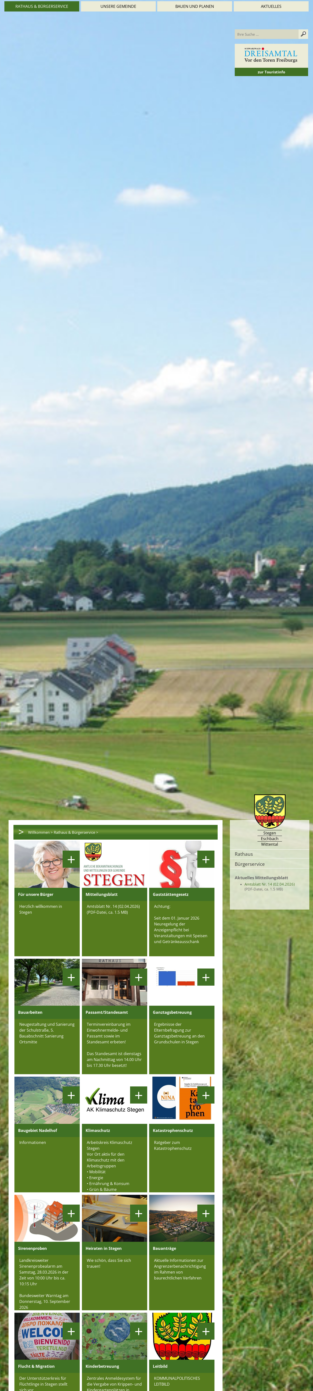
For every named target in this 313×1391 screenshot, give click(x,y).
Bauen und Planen (194, 6)
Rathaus (244, 854)
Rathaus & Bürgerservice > (76, 832)
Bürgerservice (250, 864)
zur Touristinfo (271, 71)
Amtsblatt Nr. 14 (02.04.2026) (270, 884)
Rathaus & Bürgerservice (41, 6)
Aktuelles (271, 6)
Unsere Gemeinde (118, 6)
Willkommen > (40, 832)
